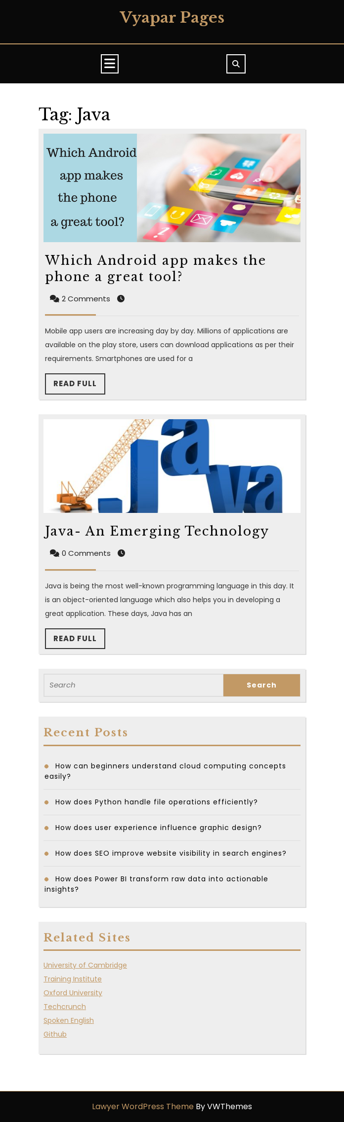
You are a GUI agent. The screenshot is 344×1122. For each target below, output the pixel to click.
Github (55, 1034)
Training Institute (72, 979)
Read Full (79, 386)
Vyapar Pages (172, 17)
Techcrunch (64, 1007)
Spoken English (68, 1020)
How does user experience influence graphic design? (159, 827)
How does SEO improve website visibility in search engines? (171, 853)
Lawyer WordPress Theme (143, 1106)
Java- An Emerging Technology (157, 531)
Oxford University (72, 993)
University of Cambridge (85, 965)
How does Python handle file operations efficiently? (157, 802)
